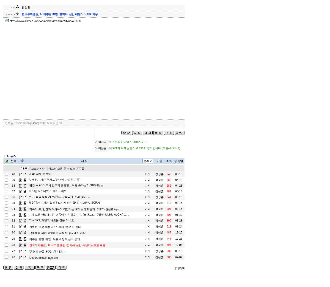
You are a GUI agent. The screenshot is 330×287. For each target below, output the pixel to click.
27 (13, 251)
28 (13, 245)
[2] (179, 268)
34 (13, 208)
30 (13, 232)
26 (13, 257)
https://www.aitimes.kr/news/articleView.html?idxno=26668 (43, 21)
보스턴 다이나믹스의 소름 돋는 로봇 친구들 (57, 168)
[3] (183, 268)
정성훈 (159, 174)
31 (13, 226)
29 (13, 238)
